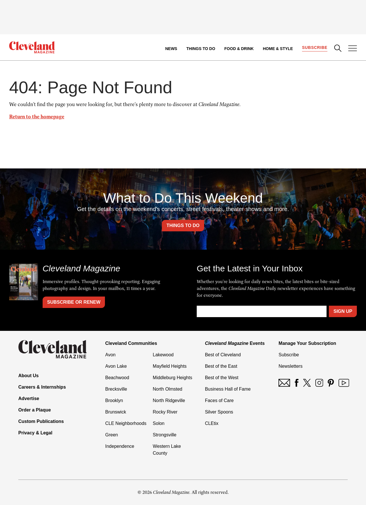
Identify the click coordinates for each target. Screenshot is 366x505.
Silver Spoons (219, 411)
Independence (119, 446)
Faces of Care (219, 400)
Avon (110, 354)
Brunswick (115, 411)
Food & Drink (239, 48)
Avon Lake (116, 366)
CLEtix (211, 423)
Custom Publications (41, 421)
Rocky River (165, 411)
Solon (158, 423)
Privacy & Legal (35, 432)
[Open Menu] (352, 49)
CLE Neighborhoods (125, 423)
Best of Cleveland (223, 354)
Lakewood (163, 354)
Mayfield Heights (169, 366)
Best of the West (221, 377)
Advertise (28, 398)
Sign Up (342, 311)
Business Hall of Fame (228, 389)
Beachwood (117, 377)
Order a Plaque (34, 409)
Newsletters (291, 366)
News (171, 48)
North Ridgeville (169, 400)
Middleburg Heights (172, 377)
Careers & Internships (42, 387)
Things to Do (200, 48)
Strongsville (164, 434)
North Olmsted (167, 389)
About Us (28, 375)
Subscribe (314, 47)
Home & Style (278, 48)
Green (111, 434)
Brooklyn (114, 400)
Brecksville (116, 389)
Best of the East (221, 366)
